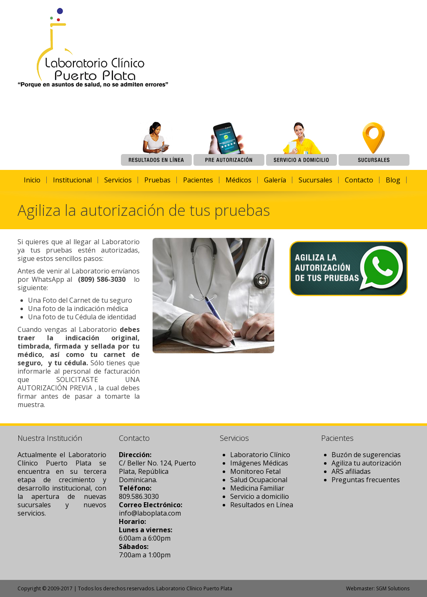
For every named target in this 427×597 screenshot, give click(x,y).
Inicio (32, 180)
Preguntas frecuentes (366, 479)
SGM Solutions (392, 588)
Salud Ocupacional (258, 479)
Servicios (118, 180)
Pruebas (157, 180)
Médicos (238, 180)
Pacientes (198, 180)
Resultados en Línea (261, 504)
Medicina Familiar (257, 488)
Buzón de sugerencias (366, 454)
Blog (393, 180)
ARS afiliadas (351, 471)
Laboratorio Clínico (260, 454)
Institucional (72, 180)
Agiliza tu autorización (366, 463)
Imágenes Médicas (259, 463)
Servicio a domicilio (259, 496)
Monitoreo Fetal (255, 471)
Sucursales (315, 180)
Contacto (359, 180)
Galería (275, 180)
